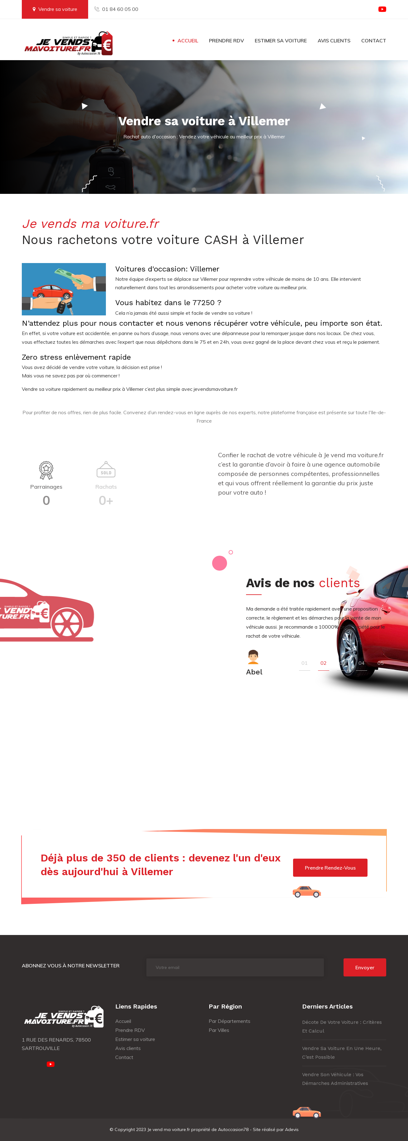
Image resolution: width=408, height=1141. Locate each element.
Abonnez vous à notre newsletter (71, 965)
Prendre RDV (226, 40)
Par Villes (219, 1030)
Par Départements (229, 1021)
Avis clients (334, 40)
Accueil (188, 40)
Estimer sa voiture (281, 40)
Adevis (292, 1129)
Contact (373, 40)
